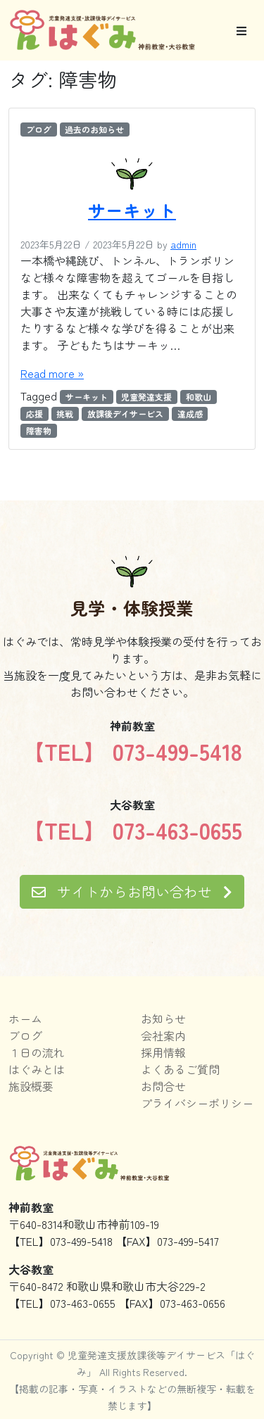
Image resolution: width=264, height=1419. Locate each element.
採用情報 (163, 1052)
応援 (34, 414)
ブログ (38, 129)
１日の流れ (36, 1052)
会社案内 (163, 1035)
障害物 (38, 430)
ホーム (25, 1018)
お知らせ (163, 1018)
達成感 (190, 414)
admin (183, 244)
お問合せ (163, 1086)
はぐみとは (36, 1069)
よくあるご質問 (180, 1069)
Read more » (52, 373)
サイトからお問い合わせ (132, 891)
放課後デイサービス (125, 414)
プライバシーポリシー (197, 1103)
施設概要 (31, 1086)
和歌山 (198, 397)
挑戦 (64, 414)
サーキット (132, 209)
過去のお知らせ (94, 129)
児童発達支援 (146, 397)
